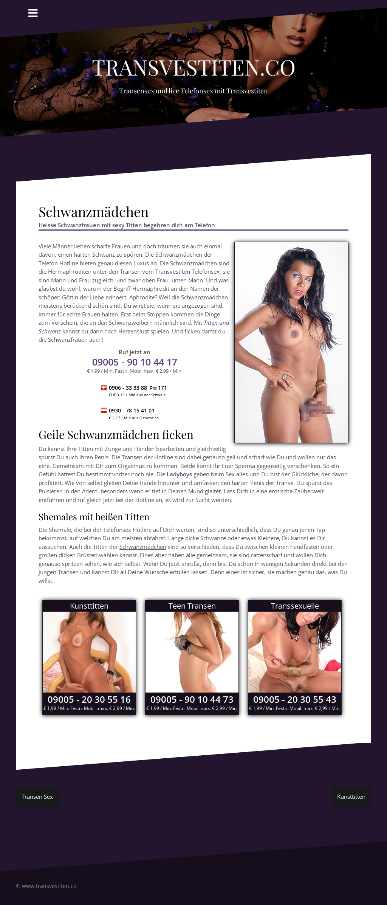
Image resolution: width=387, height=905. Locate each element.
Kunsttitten (351, 796)
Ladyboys (179, 474)
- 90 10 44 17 (134, 361)
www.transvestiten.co (49, 886)
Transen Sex (37, 796)
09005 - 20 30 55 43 (294, 699)
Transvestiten (172, 271)
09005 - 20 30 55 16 (89, 699)
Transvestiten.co (194, 63)
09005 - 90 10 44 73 (192, 699)
